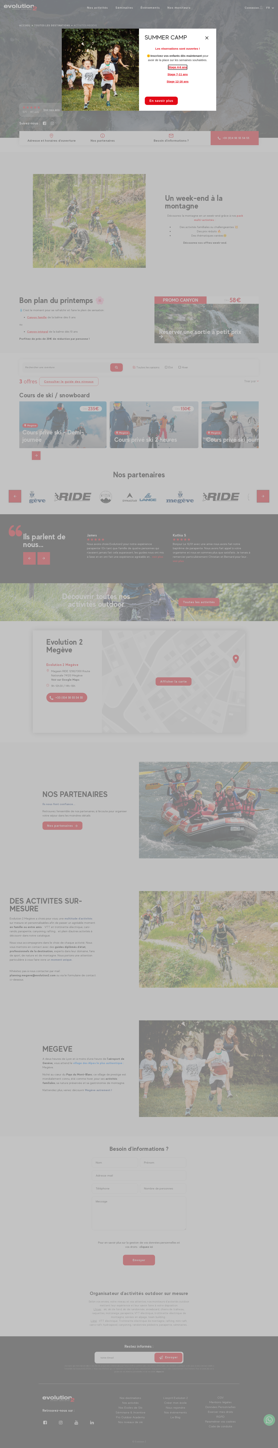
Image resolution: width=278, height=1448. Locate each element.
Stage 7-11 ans (177, 74)
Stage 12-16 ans (177, 81)
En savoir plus (161, 100)
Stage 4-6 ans (177, 67)
